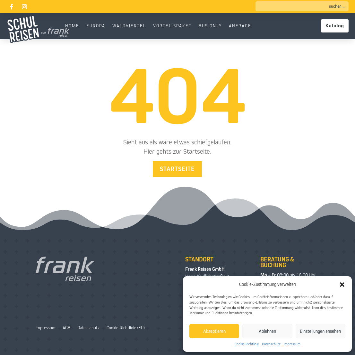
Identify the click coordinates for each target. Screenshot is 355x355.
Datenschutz (271, 344)
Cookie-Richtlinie (247, 344)
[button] (342, 284)
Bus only (210, 26)
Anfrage (240, 26)
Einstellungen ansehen (320, 331)
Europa (95, 26)
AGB (66, 328)
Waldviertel (129, 26)
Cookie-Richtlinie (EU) (126, 328)
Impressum (292, 344)
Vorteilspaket (172, 26)
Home (72, 26)
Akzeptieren (214, 331)
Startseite (177, 169)
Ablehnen (267, 331)
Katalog (334, 25)
